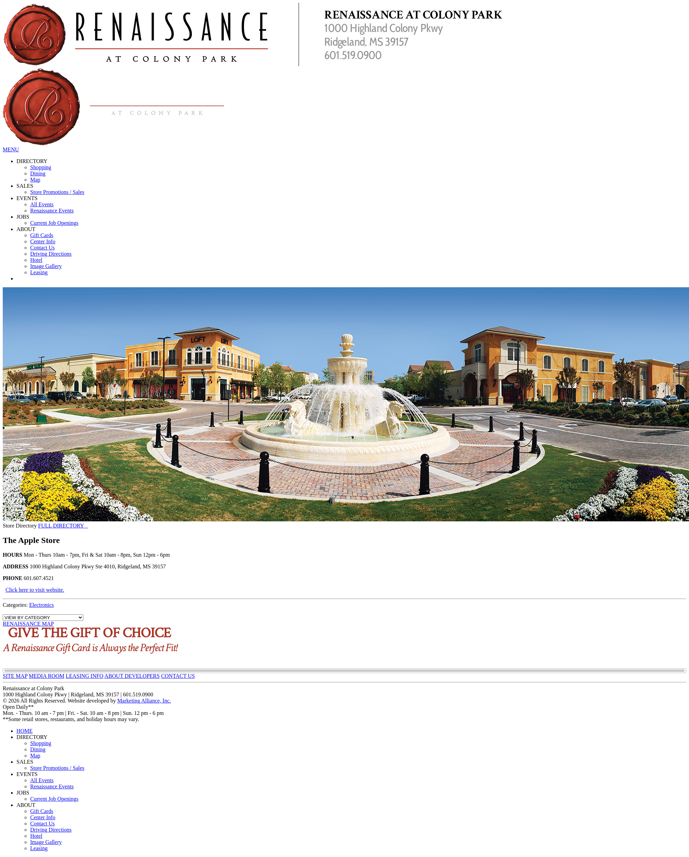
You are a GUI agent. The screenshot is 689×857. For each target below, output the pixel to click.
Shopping (40, 167)
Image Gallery (46, 266)
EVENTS (26, 198)
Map (35, 180)
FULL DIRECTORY (63, 526)
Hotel (36, 260)
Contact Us (42, 248)
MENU (11, 149)
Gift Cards (41, 235)
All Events (42, 204)
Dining (37, 173)
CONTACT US (178, 676)
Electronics (41, 605)
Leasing (39, 272)
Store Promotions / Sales (57, 192)
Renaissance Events (52, 210)
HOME (24, 731)
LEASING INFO (84, 676)
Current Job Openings (54, 223)
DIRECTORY (31, 161)
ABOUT (25, 229)
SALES (24, 186)
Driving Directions (50, 254)
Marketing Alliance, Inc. (144, 701)
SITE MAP (15, 676)
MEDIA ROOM (47, 676)
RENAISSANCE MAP (28, 624)
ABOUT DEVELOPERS (132, 676)
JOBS (22, 217)
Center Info (42, 241)
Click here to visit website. (34, 590)
